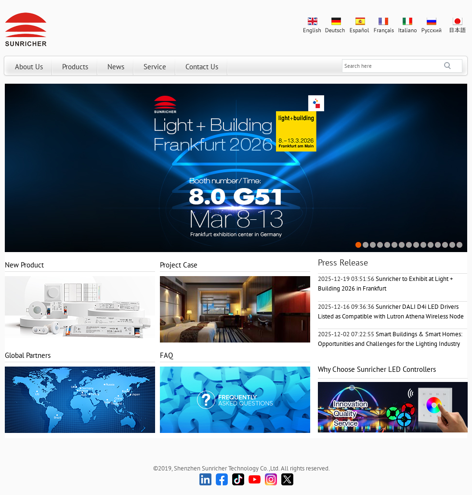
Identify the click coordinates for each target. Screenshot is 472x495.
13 (445, 245)
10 (423, 245)
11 (431, 245)
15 (460, 245)
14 (452, 245)
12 (438, 245)
